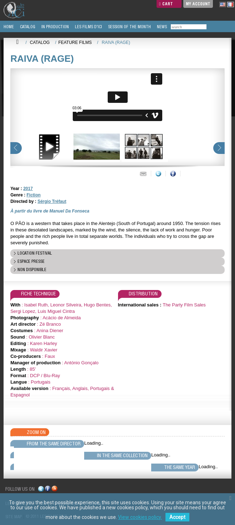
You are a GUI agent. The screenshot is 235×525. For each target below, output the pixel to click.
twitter (41, 490)
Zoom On (36, 432)
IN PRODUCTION (54, 26)
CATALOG (27, 26)
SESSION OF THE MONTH (129, 26)
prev (16, 148)
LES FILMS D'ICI (88, 26)
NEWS (161, 26)
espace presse (31, 261)
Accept (177, 517)
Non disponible (31, 269)
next (219, 148)
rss (54, 490)
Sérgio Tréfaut (51, 201)
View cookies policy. (140, 517)
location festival (34, 253)
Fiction (34, 195)
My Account (198, 3)
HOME (8, 26)
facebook (48, 490)
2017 (28, 188)
